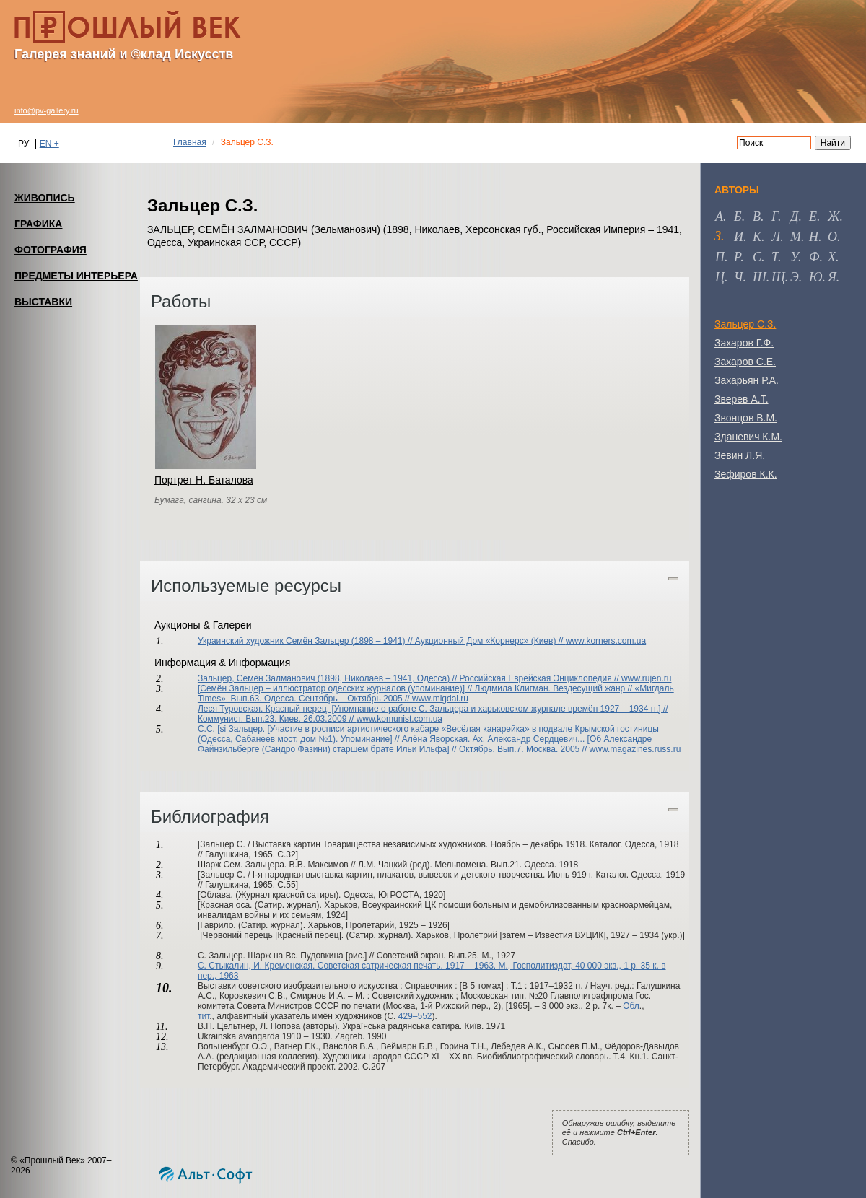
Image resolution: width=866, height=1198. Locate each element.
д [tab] (794, 216)
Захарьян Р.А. (746, 380)
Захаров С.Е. (745, 361)
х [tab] (832, 257)
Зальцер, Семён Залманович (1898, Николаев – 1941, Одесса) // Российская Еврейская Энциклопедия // (409, 678)
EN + (49, 144)
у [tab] (794, 257)
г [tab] (774, 216)
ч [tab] (738, 277)
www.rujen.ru (646, 678)
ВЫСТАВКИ (43, 301)
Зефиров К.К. (745, 474)
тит (203, 1016)
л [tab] (775, 236)
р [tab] (737, 257)
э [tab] (794, 277)
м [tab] (795, 236)
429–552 (415, 1016)
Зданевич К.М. (748, 436)
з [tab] (717, 236)
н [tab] (813, 236)
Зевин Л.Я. (739, 455)
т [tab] (774, 257)
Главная (189, 142)
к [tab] (757, 236)
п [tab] (720, 257)
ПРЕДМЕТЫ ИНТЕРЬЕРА (76, 275)
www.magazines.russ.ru (635, 749)
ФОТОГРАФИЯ (50, 249)
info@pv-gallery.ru (46, 110)
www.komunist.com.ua (399, 719)
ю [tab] (816, 277)
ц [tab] (720, 277)
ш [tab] (759, 277)
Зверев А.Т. (741, 399)
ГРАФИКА (38, 223)
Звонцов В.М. (745, 418)
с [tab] (757, 257)
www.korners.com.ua (606, 641)
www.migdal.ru (440, 699)
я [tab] (832, 277)
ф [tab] (814, 257)
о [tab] (832, 236)
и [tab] (738, 236)
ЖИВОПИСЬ (44, 198)
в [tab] (757, 216)
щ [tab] (778, 277)
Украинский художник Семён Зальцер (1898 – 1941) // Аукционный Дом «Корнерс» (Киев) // (382, 641)
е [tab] (813, 216)
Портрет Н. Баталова (203, 480)
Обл (631, 1006)
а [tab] (719, 216)
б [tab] (738, 216)
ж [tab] (834, 216)
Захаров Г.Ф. (744, 343)
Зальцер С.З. (745, 324)
